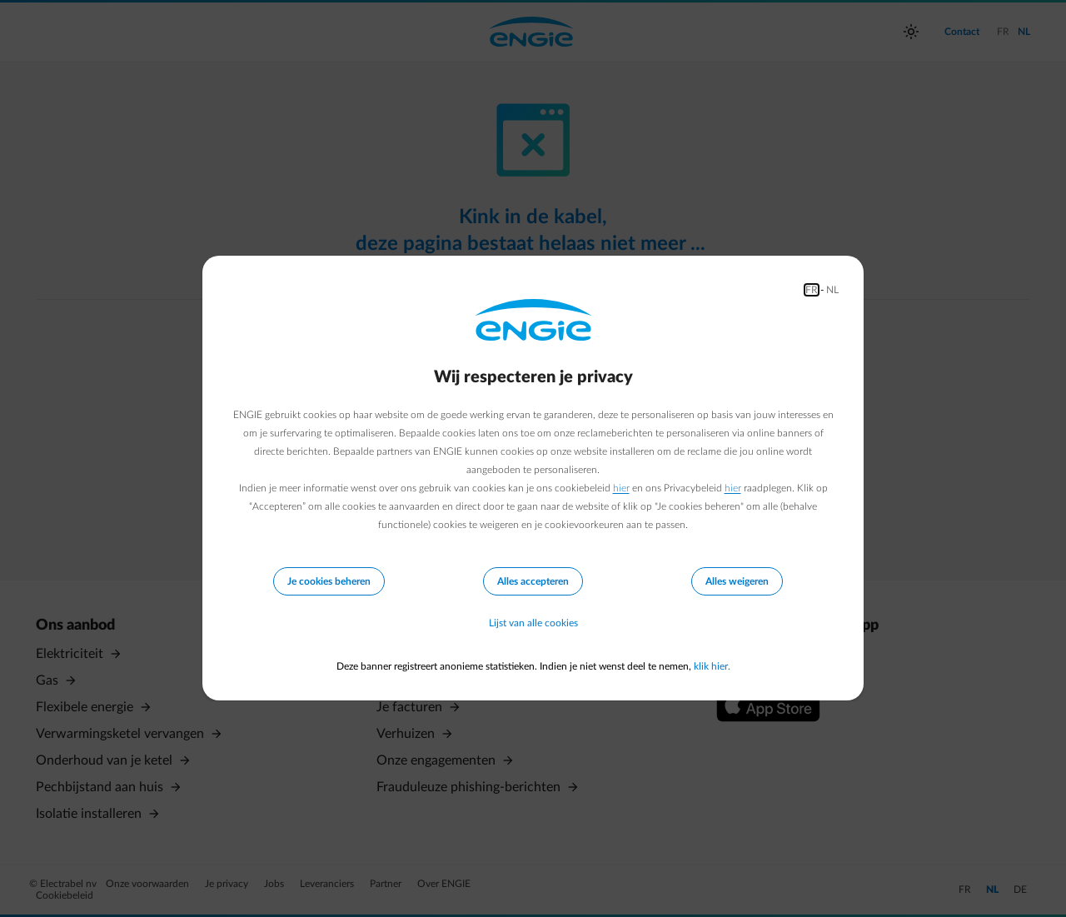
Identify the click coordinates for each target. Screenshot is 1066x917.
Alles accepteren (533, 581)
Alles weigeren (737, 581)
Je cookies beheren (329, 581)
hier (621, 488)
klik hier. (712, 666)
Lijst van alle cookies (533, 623)
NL (832, 290)
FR (811, 290)
